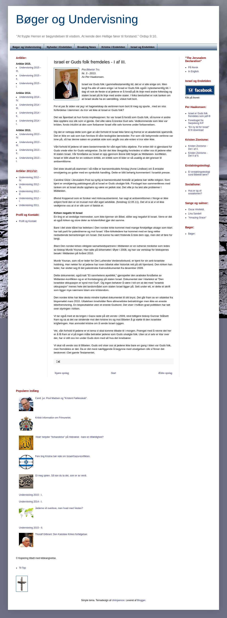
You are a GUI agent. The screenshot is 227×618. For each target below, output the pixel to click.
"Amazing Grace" (197, 217)
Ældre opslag (165, 373)
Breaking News (86, 47)
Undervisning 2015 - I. (30, 494)
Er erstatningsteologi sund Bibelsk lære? (199, 173)
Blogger (141, 600)
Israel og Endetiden (143, 47)
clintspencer (118, 600)
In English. (193, 71)
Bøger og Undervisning (77, 19)
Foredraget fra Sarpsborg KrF (196, 122)
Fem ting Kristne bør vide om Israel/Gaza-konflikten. (62, 456)
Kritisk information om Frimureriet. (53, 417)
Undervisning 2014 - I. (30, 501)
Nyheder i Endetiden (59, 47)
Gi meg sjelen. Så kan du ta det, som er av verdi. (61, 475)
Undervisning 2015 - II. (31, 527)
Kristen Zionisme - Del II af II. (197, 154)
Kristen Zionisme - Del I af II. (197, 147)
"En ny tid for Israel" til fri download (198, 128)
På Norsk (193, 67)
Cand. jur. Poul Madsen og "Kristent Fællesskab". (61, 398)
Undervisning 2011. (29, 205)
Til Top (22, 567)
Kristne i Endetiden (113, 47)
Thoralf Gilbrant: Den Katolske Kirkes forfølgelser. (61, 534)
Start (113, 373)
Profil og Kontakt (27, 221)
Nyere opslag (62, 373)
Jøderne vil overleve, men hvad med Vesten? (59, 508)
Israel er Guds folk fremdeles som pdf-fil (199, 115)
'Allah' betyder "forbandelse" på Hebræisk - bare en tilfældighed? (69, 437)
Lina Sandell (194, 213)
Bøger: (191, 233)
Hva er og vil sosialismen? (195, 192)
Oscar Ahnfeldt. (196, 209)
